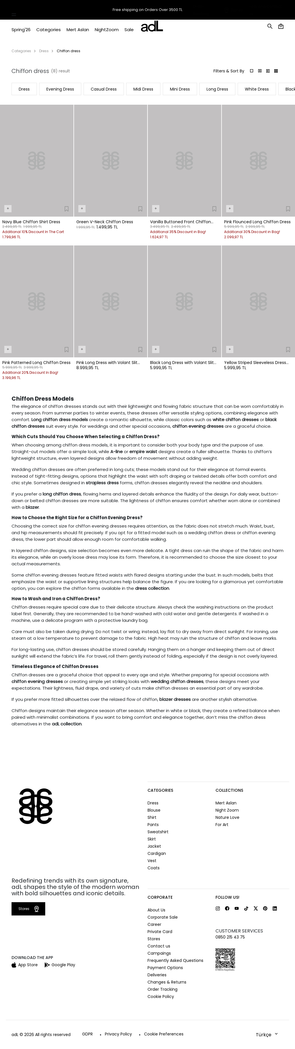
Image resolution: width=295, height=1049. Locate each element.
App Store (25, 965)
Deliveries (157, 975)
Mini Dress (180, 89)
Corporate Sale (163, 917)
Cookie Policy (161, 996)
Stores (237, 10)
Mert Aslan (226, 803)
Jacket (154, 846)
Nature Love (227, 817)
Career (154, 924)
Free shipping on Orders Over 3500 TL (147, 10)
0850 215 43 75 (230, 937)
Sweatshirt (158, 832)
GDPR (87, 1034)
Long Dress (217, 89)
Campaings (159, 953)
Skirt (152, 839)
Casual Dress (104, 89)
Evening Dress (60, 89)
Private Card (160, 931)
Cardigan (157, 853)
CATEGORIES (160, 790)
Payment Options (165, 968)
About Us (156, 910)
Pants (153, 824)
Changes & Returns (167, 982)
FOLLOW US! (227, 897)
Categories (21, 50)
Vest (152, 861)
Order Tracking (162, 989)
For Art (221, 824)
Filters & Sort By (228, 71)
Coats (154, 868)
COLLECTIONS (229, 790)
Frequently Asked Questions (175, 960)
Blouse (154, 810)
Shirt (152, 817)
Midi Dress (143, 89)
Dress (44, 50)
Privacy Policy (118, 1034)
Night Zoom (227, 810)
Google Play (60, 965)
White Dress (257, 89)
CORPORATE (160, 897)
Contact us (159, 946)
